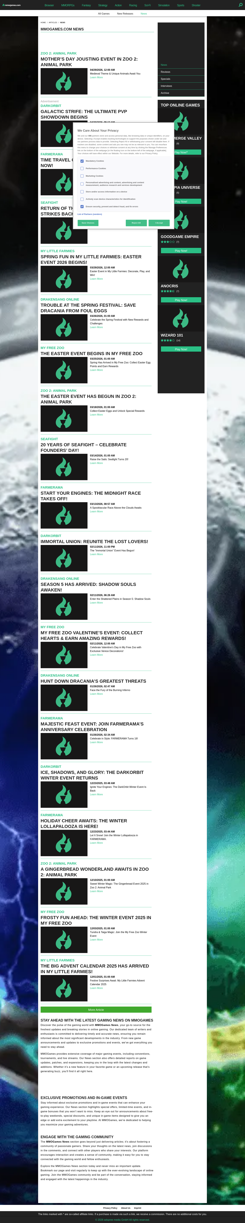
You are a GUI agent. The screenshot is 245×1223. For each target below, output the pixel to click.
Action (118, 5)
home (43, 22)
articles (53, 22)
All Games (104, 13)
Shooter (196, 5)
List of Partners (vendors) (90, 214)
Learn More (96, 77)
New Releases (125, 13)
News (144, 13)
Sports (180, 5)
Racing (133, 5)
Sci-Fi (147, 5)
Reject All (136, 223)
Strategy (102, 5)
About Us (125, 1208)
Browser (49, 5)
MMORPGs (67, 5)
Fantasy (86, 5)
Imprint (137, 1208)
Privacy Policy (110, 1208)
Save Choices (88, 223)
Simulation (164, 5)
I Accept (159, 223)
